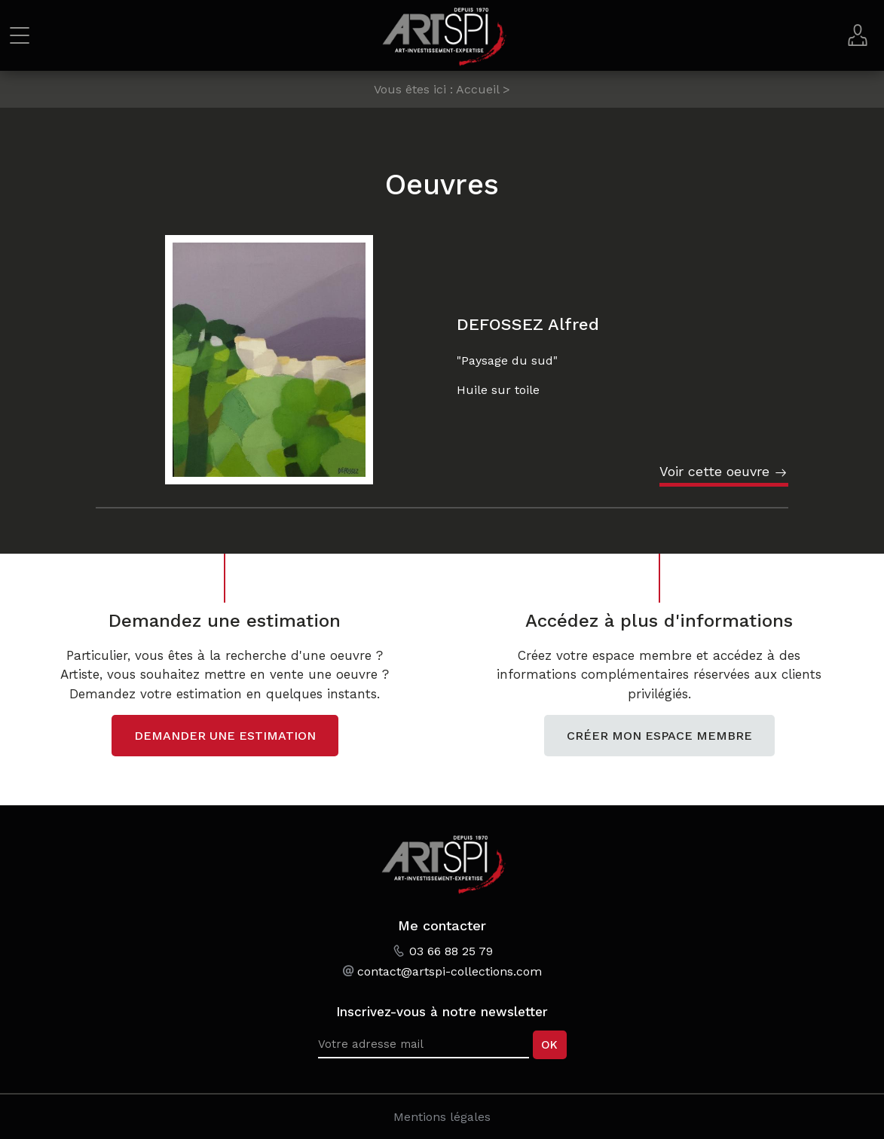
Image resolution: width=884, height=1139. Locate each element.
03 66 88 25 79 (451, 951)
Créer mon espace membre (659, 735)
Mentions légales (442, 1117)
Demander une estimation (225, 735)
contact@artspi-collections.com (449, 971)
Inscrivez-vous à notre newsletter (442, 1011)
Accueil (477, 89)
